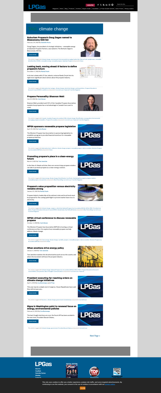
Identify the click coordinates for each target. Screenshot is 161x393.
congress (53, 208)
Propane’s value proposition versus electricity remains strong (51, 187)
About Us (37, 369)
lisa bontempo (67, 300)
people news (91, 59)
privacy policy (110, 384)
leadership (76, 59)
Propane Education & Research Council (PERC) (44, 210)
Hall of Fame (119, 8)
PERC (91, 208)
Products (71, 8)
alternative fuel (46, 88)
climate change (46, 59)
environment (54, 59)
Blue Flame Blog (58, 180)
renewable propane (56, 61)
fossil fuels (69, 178)
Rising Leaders (129, 8)
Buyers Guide (86, 8)
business (44, 300)
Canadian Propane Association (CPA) (57, 118)
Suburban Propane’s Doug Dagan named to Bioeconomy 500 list (49, 38)
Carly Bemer (42, 99)
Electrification (80, 118)
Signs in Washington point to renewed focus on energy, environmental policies (51, 307)
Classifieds (95, 8)
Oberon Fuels (83, 59)
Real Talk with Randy (70, 210)
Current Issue (59, 90)
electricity (67, 88)
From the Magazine (75, 90)
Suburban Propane (67, 61)
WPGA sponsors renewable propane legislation (51, 126)
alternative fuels (46, 148)
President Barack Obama (65, 328)
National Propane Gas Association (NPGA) (73, 208)
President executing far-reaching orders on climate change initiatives (49, 279)
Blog (66, 8)
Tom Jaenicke (43, 161)
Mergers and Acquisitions (77, 88)
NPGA (87, 208)
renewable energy (46, 61)
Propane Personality (51, 120)
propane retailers (91, 178)
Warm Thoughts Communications (53, 271)
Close (83, 388)
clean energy (45, 178)
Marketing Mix (77, 178)
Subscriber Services (40, 373)
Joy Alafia (60, 240)
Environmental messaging (66, 59)
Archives (78, 8)
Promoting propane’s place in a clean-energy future (50, 157)
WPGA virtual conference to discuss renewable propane (51, 219)
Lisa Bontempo (42, 283)
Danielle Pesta (46, 42)
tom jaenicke (42, 180)
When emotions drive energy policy (45, 248)
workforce (45, 90)
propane (68, 148)
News (61, 8)
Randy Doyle (45, 71)
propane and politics (40, 120)
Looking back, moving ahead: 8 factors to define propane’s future (52, 67)
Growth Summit (107, 8)
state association (86, 148)
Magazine (55, 8)
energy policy (87, 118)
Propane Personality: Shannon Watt (45, 96)
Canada (44, 118)
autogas (53, 88)
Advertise (37, 375)
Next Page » (95, 335)
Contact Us (38, 378)
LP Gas (52, 283)
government (59, 300)
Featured (66, 90)
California (54, 148)
